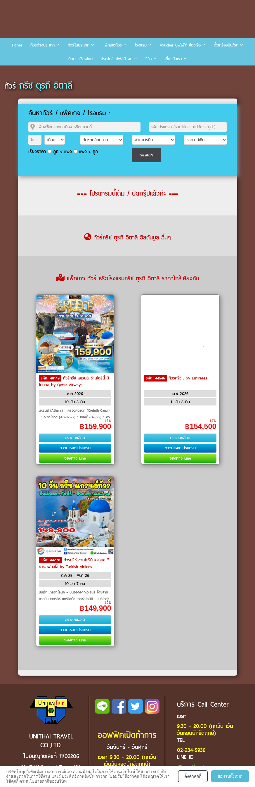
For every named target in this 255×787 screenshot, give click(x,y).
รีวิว (148, 59)
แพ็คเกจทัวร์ (112, 45)
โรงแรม (141, 45)
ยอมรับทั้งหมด (230, 776)
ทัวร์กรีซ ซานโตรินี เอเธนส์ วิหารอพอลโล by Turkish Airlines (74, 563)
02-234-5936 (191, 750)
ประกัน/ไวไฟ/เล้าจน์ (116, 59)
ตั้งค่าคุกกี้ (192, 776)
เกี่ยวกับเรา (173, 59)
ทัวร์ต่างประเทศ (42, 45)
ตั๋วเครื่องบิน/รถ (226, 45)
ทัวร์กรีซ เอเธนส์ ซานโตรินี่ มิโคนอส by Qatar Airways (74, 381)
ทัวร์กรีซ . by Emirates (188, 378)
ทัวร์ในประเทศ (78, 45)
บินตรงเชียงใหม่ (80, 59)
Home (17, 45)
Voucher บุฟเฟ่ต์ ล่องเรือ (180, 45)
